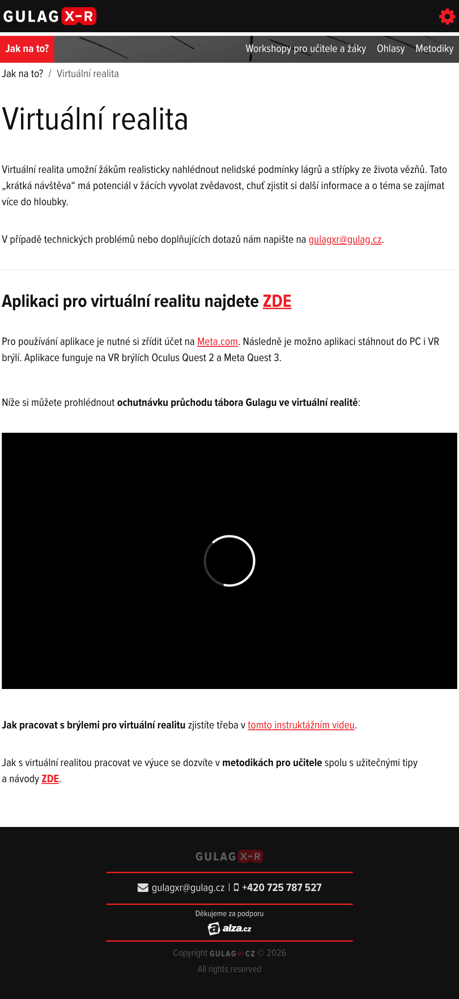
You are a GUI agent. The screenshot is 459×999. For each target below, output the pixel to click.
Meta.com (217, 342)
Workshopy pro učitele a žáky (306, 49)
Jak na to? (27, 49)
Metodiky (435, 49)
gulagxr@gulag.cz (344, 240)
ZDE (277, 302)
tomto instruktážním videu (301, 725)
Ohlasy (391, 49)
